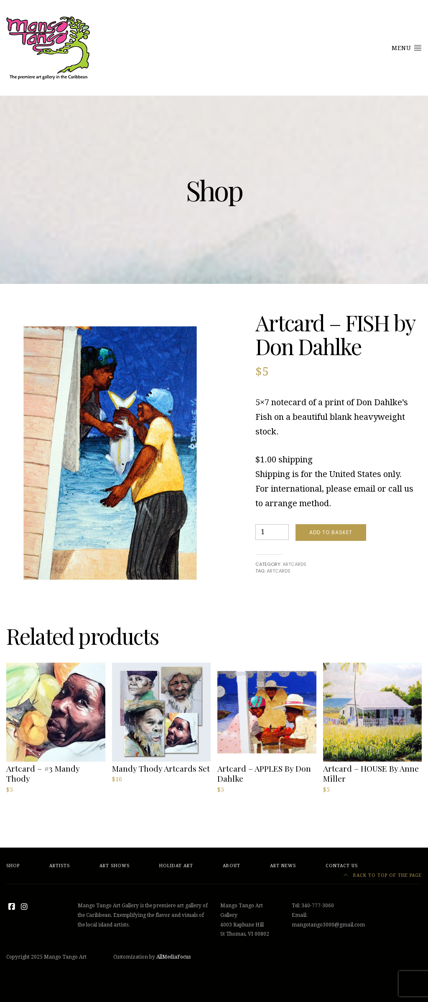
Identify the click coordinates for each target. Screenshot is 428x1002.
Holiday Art (176, 865)
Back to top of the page (383, 875)
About (231, 865)
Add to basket (330, 532)
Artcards (294, 564)
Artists (59, 865)
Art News (283, 865)
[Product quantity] (272, 532)
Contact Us (342, 865)
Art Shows (114, 865)
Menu (407, 47)
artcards (278, 571)
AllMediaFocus (173, 957)
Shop (13, 865)
